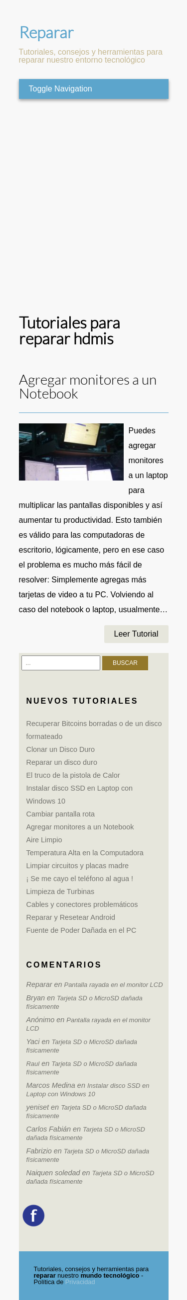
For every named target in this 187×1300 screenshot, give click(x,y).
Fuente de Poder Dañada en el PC (81, 930)
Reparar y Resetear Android (70, 917)
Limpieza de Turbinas (60, 891)
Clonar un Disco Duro (60, 749)
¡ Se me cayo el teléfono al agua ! (79, 879)
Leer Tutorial (136, 634)
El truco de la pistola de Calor (73, 775)
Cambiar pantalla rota (60, 814)
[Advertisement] (93, 207)
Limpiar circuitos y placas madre (77, 866)
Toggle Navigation (60, 88)
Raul (33, 1063)
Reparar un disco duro (61, 762)
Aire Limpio (44, 840)
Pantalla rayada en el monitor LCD (113, 984)
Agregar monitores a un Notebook (88, 387)
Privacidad (80, 1282)
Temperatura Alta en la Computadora (85, 853)
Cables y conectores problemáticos (82, 904)
